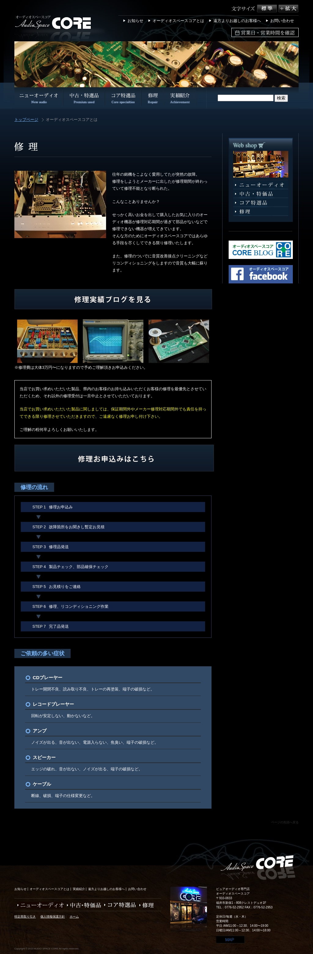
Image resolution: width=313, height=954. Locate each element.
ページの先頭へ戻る (285, 822)
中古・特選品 (260, 193)
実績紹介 (79, 889)
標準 (267, 8)
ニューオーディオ (260, 185)
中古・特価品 (82, 905)
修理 (260, 211)
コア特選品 (260, 202)
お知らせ (135, 20)
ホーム (74, 916)
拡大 (288, 8)
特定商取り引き (25, 916)
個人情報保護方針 (52, 916)
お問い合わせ (282, 20)
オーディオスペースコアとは (178, 20)
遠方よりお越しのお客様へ (237, 20)
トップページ (26, 120)
